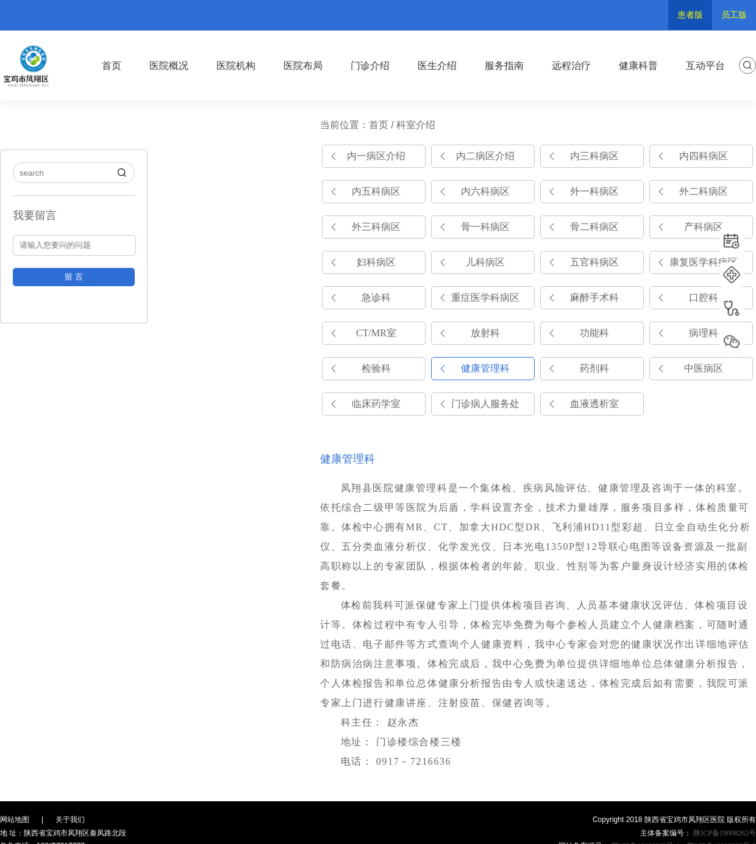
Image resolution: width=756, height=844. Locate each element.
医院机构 (235, 65)
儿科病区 (485, 262)
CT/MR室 (376, 333)
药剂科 (594, 368)
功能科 (594, 333)
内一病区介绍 (376, 156)
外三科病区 (376, 227)
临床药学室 (376, 404)
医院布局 (303, 65)
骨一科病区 (485, 227)
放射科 (485, 333)
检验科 (376, 368)
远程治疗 (571, 65)
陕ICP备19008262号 (723, 833)
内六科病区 (485, 191)
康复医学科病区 (703, 262)
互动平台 (705, 65)
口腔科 (703, 297)
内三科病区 (594, 156)
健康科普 (638, 65)
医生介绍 (437, 65)
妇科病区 (376, 262)
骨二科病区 (594, 227)
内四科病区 (703, 156)
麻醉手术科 (594, 297)
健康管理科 (485, 368)
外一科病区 (594, 191)
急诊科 (376, 297)
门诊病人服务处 (485, 404)
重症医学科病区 (485, 297)
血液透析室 (594, 404)
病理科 (703, 333)
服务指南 (504, 65)
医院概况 (168, 65)
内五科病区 (376, 191)
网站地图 (14, 819)
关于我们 (70, 819)
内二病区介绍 (485, 156)
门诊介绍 (370, 65)
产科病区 (703, 227)
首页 (111, 65)
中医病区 (703, 368)
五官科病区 (594, 262)
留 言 (74, 276)
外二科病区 (703, 191)
